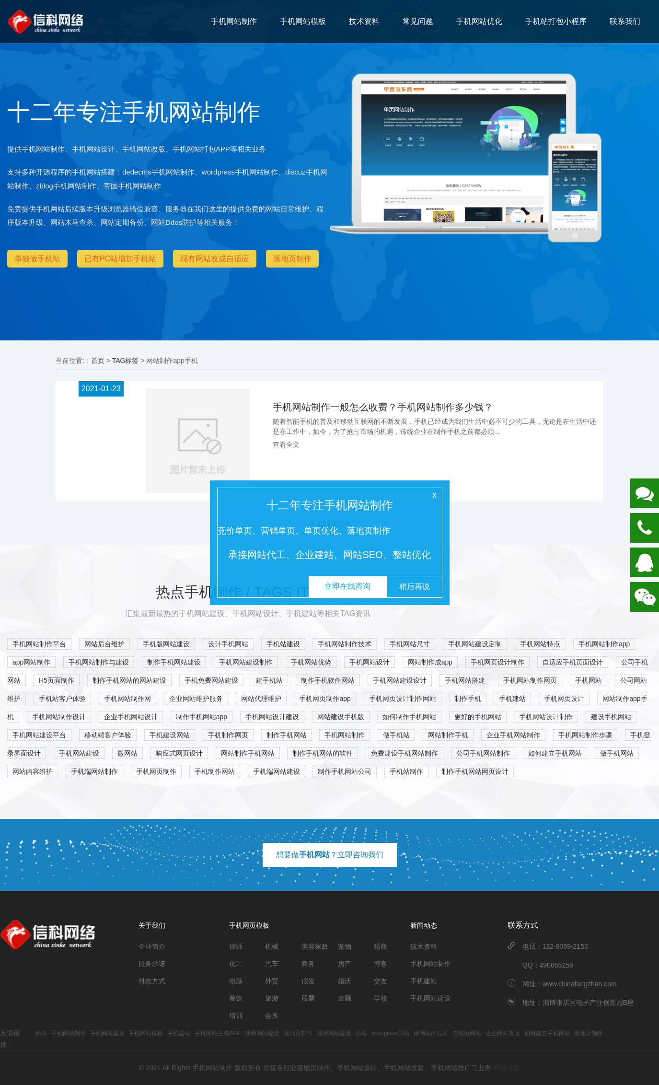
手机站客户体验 (62, 698)
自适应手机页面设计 (573, 662)
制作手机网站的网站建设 (129, 680)
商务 (308, 964)
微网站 (127, 753)
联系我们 (625, 21)
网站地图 (506, 1068)
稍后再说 (414, 587)
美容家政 (314, 946)
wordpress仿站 (390, 1033)
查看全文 (286, 444)
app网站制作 (31, 662)
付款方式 (152, 981)
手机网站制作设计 (59, 717)
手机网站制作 (234, 21)
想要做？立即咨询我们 (329, 855)
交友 (380, 981)
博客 (380, 964)
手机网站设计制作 (546, 717)
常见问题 (418, 21)
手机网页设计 (564, 698)
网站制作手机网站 (248, 753)
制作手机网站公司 (344, 771)
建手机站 (269, 680)
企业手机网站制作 (513, 735)
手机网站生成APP (218, 1033)
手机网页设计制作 (497, 662)
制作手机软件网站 (328, 680)
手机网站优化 (479, 21)
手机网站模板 (303, 21)
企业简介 (152, 946)
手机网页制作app (324, 698)
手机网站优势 (311, 662)
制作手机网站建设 (174, 662)
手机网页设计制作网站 (402, 698)
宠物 (344, 946)
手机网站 (588, 680)
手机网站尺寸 (410, 644)
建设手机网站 (611, 717)
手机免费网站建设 (211, 680)
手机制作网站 (215, 771)
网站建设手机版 (340, 717)
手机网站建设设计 (400, 680)
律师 (236, 946)
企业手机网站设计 (131, 717)
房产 (344, 964)
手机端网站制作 (94, 771)
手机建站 (512, 698)
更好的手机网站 (477, 717)
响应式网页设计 (179, 753)
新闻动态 (423, 925)
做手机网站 (617, 753)
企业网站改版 (503, 1033)
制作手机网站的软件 (322, 753)
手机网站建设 (79, 753)
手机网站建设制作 (246, 662)
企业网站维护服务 (196, 698)
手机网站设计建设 (272, 717)
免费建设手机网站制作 (404, 753)
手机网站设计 (369, 662)
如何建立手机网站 (555, 753)
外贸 (271, 981)
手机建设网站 (170, 735)
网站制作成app (430, 662)
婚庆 (344, 981)
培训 (236, 1015)
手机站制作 (406, 771)
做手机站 (396, 735)
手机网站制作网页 (530, 680)
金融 (344, 998)
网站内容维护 (32, 771)
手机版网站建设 (166, 644)
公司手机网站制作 (483, 753)
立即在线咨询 (347, 586)
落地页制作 (292, 259)
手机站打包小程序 (556, 21)
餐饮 (236, 998)
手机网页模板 (249, 925)
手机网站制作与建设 (99, 662)
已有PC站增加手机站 (120, 259)
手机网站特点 (540, 644)
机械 (271, 946)
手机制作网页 (228, 735)
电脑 (236, 981)
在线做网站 (466, 1033)
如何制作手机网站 (409, 717)
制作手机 (467, 698)
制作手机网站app (201, 717)
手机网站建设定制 (475, 644)
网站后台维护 (104, 644)
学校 (380, 998)
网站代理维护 (261, 698)
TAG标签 (125, 360)
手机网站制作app (604, 644)
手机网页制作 (156, 771)
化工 (236, 964)
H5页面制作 (56, 680)
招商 (380, 946)
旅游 (271, 998)
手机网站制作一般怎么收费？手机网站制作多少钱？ (383, 407)
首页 (97, 360)
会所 (271, 1015)
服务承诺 (152, 964)
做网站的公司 (431, 1033)
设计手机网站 (228, 644)
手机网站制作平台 (39, 644)
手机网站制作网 (127, 698)
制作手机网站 (286, 735)
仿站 (41, 1033)
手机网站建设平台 (39, 735)
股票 (308, 998)
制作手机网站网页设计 (475, 771)
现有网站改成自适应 (214, 259)
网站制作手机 (448, 735)
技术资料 (364, 21)
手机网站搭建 (465, 680)
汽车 (271, 964)
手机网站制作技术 (344, 644)
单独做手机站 (37, 259)
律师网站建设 (262, 1033)
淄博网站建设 (334, 1033)
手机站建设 (283, 644)
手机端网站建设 (276, 771)
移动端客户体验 (107, 735)
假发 (308, 981)
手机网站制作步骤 (585, 735)
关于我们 (152, 925)
